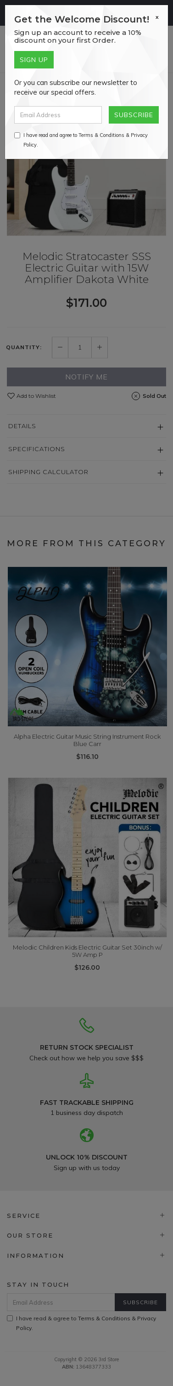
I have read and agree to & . (81, 140)
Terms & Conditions (101, 135)
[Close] (157, 17)
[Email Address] (58, 115)
